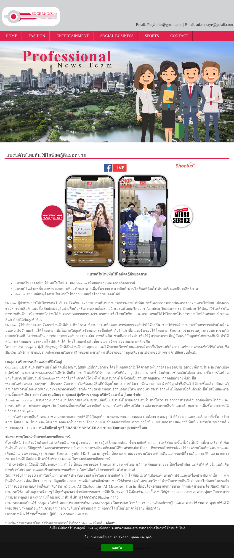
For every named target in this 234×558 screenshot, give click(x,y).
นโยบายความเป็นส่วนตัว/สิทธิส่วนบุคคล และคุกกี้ (116, 537)
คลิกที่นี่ (111, 523)
